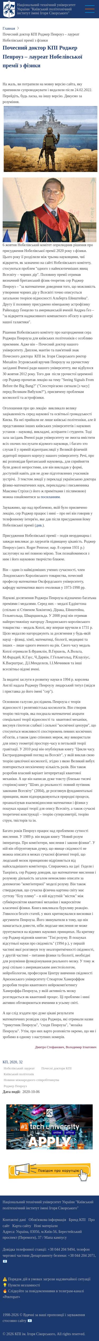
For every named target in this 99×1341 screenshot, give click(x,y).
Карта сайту (21, 1226)
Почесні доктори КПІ (56, 1068)
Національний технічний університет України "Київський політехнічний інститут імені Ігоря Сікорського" (46, 9)
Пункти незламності (24, 1285)
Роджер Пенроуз (15, 1086)
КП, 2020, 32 (12, 1062)
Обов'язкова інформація (47, 1220)
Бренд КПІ (77, 1220)
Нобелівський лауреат (19, 1068)
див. (39, 525)
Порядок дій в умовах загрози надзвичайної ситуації (49, 1279)
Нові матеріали (46, 1226)
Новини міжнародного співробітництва (31, 1080)
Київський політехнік (19, 1074)
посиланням (50, 497)
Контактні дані (14, 1220)
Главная (9, 28)
